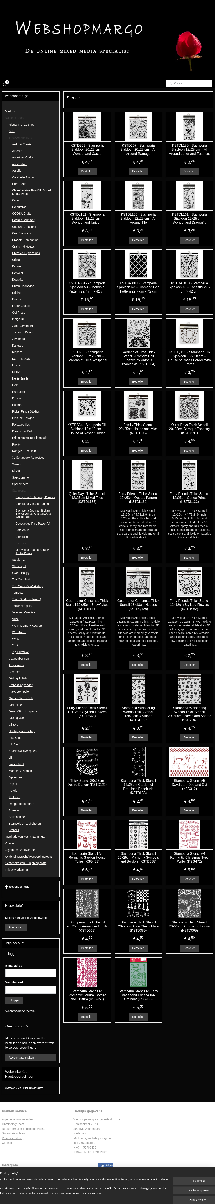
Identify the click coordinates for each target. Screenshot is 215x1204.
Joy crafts (18, 338)
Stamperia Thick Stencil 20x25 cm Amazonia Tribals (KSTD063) (87, 926)
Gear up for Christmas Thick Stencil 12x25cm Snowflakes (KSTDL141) (87, 605)
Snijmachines (17, 817)
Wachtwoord (14, 982)
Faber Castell (21, 305)
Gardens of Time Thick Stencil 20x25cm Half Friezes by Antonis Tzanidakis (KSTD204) (138, 358)
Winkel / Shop (14, 118)
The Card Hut (21, 579)
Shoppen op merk (20, 137)
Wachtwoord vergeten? (20, 1011)
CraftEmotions (21, 233)
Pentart (17, 404)
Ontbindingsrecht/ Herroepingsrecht (28, 856)
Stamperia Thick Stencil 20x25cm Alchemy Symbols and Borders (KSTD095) (138, 857)
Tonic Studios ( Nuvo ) (26, 599)
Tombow (17, 592)
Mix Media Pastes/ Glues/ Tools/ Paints (32, 551)
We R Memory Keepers (27, 625)
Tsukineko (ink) (22, 606)
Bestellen (87, 171)
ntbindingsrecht (14, 1124)
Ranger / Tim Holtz (24, 451)
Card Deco (19, 184)
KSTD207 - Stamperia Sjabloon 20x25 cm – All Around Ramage (138, 150)
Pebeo (16, 398)
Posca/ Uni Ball (22, 431)
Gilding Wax (17, 718)
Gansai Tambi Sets (21, 698)
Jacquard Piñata (22, 332)
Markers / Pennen (20, 771)
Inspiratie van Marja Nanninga (25, 836)
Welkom (10, 111)
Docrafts (17, 279)
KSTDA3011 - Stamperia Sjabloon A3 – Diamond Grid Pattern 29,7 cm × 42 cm (138, 287)
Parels (13, 790)
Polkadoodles (21, 424)
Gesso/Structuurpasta (23, 711)
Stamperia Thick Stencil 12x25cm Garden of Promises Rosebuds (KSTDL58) (138, 787)
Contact (10, 843)
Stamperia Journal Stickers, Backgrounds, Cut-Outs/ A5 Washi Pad (33, 514)
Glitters (13, 724)
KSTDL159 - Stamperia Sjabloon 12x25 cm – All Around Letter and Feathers (189, 150)
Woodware (19, 632)
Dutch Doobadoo (23, 286)
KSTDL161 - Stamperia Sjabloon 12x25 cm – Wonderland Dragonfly (189, 218)
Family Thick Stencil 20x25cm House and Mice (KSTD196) (138, 429)
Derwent (17, 273)
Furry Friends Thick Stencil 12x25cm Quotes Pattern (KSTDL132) (138, 498)
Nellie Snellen (21, 378)
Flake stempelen (19, 691)
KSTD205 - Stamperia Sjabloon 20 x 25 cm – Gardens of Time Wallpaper (87, 356)
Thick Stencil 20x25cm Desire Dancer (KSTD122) (87, 783)
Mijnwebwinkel (149, 1196)
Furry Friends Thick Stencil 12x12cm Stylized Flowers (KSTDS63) (87, 712)
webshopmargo (17, 887)
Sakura (16, 464)
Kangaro (17, 345)
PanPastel (19, 391)
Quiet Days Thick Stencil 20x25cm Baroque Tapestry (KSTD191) (189, 429)
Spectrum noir (21, 477)
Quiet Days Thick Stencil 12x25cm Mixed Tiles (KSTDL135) (87, 498)
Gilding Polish (18, 678)
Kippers (17, 352)
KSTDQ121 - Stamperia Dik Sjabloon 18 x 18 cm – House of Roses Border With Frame (189, 358)
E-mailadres (13, 965)
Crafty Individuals (23, 246)
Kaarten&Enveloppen (23, 751)
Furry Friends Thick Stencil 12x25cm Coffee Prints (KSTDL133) (189, 498)
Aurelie (16, 170)
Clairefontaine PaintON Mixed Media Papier (31, 192)
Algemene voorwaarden (21, 850)
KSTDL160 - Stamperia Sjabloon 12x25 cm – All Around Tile (138, 218)
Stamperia (19, 490)
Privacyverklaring (16, 869)
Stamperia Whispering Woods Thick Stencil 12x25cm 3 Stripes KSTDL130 (138, 714)
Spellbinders (20, 484)
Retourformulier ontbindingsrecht (23, 1128)
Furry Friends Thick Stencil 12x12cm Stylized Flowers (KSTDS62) (189, 605)
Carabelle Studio (23, 177)
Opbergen (15, 777)
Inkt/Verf (14, 744)
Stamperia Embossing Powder (35, 497)
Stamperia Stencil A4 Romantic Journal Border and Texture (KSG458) (87, 995)
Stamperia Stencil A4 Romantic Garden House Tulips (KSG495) (86, 857)
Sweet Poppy (21, 573)
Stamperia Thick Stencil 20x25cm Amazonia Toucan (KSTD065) (189, 926)
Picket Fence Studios (26, 411)
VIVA (15, 619)
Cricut (16, 259)
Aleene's (17, 151)
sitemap (95, 1196)
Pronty (16, 444)
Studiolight (19, 566)
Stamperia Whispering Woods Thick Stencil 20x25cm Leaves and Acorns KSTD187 (189, 714)
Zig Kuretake (20, 652)
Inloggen (14, 1000)
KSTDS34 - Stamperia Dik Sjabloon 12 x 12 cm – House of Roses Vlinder (87, 429)
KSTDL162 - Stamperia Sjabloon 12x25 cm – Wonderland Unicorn (87, 218)
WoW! (16, 639)
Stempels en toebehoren (25, 823)
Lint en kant (16, 764)
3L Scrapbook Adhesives (28, 457)
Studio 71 (18, 559)
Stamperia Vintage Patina (32, 503)
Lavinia (16, 365)
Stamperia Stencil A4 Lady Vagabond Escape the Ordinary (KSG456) (138, 995)
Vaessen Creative (23, 612)
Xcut (15, 645)
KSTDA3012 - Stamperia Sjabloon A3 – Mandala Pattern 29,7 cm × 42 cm (86, 287)
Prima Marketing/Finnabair (29, 437)
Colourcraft (19, 207)
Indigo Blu (18, 319)
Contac (6, 1143)
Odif (15, 385)
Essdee (17, 299)
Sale (12, 131)
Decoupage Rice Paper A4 (33, 523)
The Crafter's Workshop (27, 586)
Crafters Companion (25, 240)
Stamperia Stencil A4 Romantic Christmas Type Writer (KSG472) (189, 857)
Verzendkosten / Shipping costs (25, 863)
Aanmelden (16, 927)
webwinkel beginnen (116, 1196)
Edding (16, 292)
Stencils (21, 543)
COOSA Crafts (21, 213)
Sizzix (16, 470)
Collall (16, 200)
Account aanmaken (21, 1057)
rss (103, 1196)
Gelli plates (16, 705)
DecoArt (17, 266)
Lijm (11, 757)
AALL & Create (22, 144)
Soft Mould (23, 530)
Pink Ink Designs (23, 418)
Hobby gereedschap (22, 731)
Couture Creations (24, 226)
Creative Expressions (26, 253)
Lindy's (16, 371)
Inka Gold (15, 738)
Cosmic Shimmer (23, 220)
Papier (13, 784)
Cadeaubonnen (19, 658)
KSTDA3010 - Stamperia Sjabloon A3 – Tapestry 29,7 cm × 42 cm (189, 287)
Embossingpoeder (21, 685)
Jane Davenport (22, 325)
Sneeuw (14, 810)
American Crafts (22, 157)
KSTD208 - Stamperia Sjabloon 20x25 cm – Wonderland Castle (87, 150)
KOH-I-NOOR (21, 358)
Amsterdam (19, 164)
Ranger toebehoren (21, 804)
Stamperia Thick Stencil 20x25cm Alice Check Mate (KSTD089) (138, 926)
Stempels (22, 536)
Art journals (16, 665)
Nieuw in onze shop (21, 124)
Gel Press (18, 312)
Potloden (14, 797)
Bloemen (14, 672)
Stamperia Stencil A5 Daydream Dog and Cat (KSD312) (189, 785)
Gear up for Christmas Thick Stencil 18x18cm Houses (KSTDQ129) (138, 605)
